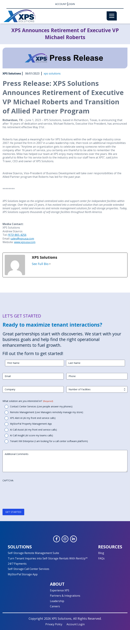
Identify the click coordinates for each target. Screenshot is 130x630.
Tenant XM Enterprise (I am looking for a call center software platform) (49, 441)
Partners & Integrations (65, 595)
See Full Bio (40, 264)
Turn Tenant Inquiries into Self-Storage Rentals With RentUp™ (48, 558)
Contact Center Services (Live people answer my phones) (41, 406)
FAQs (101, 558)
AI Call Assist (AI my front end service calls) (33, 429)
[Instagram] (65, 539)
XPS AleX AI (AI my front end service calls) (33, 418)
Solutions (20, 547)
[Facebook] (56, 539)
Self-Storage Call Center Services (28, 569)
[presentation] (28, 490)
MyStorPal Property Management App (31, 423)
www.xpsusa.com (24, 242)
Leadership (57, 601)
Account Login (65, 4)
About (57, 584)
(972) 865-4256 (17, 235)
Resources (110, 547)
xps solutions (52, 73)
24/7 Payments (17, 563)
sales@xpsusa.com (22, 238)
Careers (55, 606)
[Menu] (111, 16)
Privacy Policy (53, 624)
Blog (101, 553)
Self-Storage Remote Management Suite (33, 553)
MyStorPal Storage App (23, 574)
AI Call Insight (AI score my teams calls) (31, 435)
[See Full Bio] (50, 264)
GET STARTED (13, 512)
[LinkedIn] (73, 539)
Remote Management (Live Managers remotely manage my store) (46, 412)
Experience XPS (59, 590)
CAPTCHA (8, 480)
